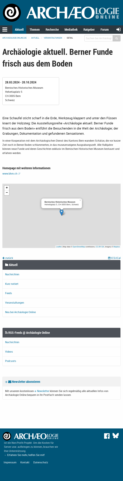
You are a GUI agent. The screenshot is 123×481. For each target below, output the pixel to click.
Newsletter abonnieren (24, 381)
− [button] (7, 192)
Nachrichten (12, 274)
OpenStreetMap (79, 247)
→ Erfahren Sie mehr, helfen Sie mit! (24, 455)
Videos (9, 351)
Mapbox (117, 247)
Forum (105, 29)
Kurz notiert (11, 284)
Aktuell (19, 29)
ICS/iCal (114, 258)
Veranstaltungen (53, 37)
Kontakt (24, 462)
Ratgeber (89, 29)
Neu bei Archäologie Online (20, 312)
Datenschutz (40, 462)
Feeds (8, 293)
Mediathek (71, 29)
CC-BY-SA (100, 247)
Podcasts (10, 361)
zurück (7, 258)
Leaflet (59, 247)
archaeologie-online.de (14, 37)
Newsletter (43, 391)
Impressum (10, 462)
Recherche (52, 29)
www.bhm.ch (9, 173)
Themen (35, 29)
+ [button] (7, 188)
